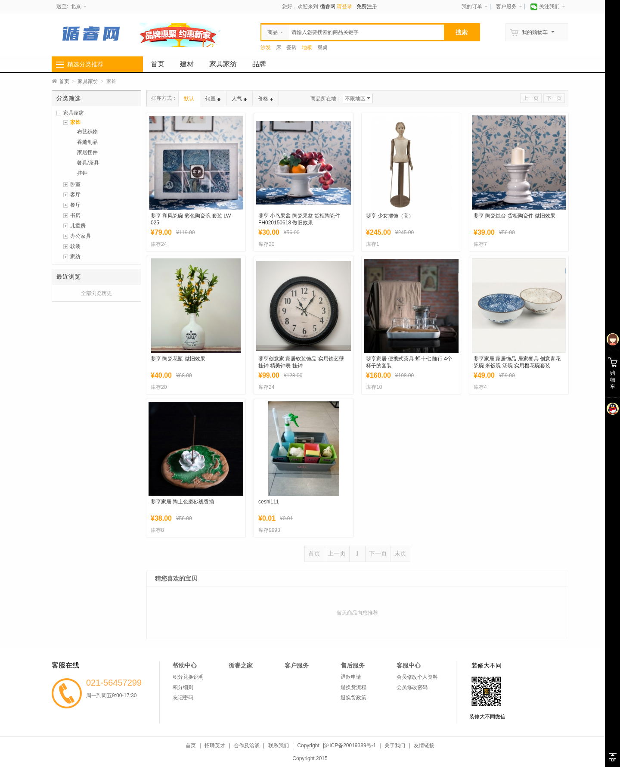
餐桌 (322, 47)
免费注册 (366, 6)
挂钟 (82, 173)
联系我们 (278, 745)
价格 (265, 99)
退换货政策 (353, 698)
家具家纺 (223, 64)
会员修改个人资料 (417, 677)
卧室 (75, 184)
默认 (189, 99)
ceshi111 (268, 502)
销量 (212, 99)
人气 (239, 99)
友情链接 (424, 745)
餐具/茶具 (88, 163)
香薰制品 (87, 142)
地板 (307, 47)
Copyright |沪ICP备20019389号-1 (336, 745)
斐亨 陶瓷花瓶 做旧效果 (178, 359)
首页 (157, 64)
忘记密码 (183, 698)
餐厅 (75, 205)
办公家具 (80, 236)
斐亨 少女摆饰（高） (390, 216)
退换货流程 (353, 687)
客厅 (75, 195)
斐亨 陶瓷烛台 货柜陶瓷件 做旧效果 (514, 216)
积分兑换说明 (188, 677)
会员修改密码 (412, 687)
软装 (75, 246)
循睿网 (327, 6)
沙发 (265, 47)
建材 (187, 64)
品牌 (259, 64)
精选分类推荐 (85, 64)
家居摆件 (87, 152)
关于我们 (394, 745)
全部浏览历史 (96, 293)
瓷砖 (291, 47)
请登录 (344, 6)
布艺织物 (87, 132)
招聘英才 (215, 745)
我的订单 (472, 6)
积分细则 (183, 687)
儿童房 (78, 226)
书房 (75, 215)
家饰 (75, 122)
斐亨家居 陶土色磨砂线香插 (182, 502)
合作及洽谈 (247, 745)
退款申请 (351, 677)
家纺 (75, 257)
